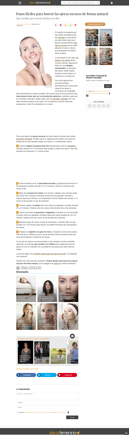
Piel (32, 369)
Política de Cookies (61, 412)
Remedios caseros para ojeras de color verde (67, 325)
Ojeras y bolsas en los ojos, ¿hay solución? (26, 325)
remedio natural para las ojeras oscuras (49, 254)
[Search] (97, 3)
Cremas (19, 369)
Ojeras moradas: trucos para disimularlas (24, 298)
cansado (61, 38)
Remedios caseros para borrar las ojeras (67, 298)
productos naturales (24, 139)
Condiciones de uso (47, 412)
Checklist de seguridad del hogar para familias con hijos (91, 60)
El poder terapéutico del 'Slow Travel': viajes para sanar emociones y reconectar (91, 39)
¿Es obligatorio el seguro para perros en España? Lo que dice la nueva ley (105, 39)
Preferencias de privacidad (33, 412)
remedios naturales (60, 99)
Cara (36, 369)
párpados (72, 146)
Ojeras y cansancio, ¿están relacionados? (46, 298)
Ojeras (56, 263)
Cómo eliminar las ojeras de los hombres (47, 325)
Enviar (72, 417)
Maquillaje (26, 369)
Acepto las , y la (43, 412)
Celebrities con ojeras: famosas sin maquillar (33, 339)
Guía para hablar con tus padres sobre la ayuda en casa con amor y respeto (106, 59)
